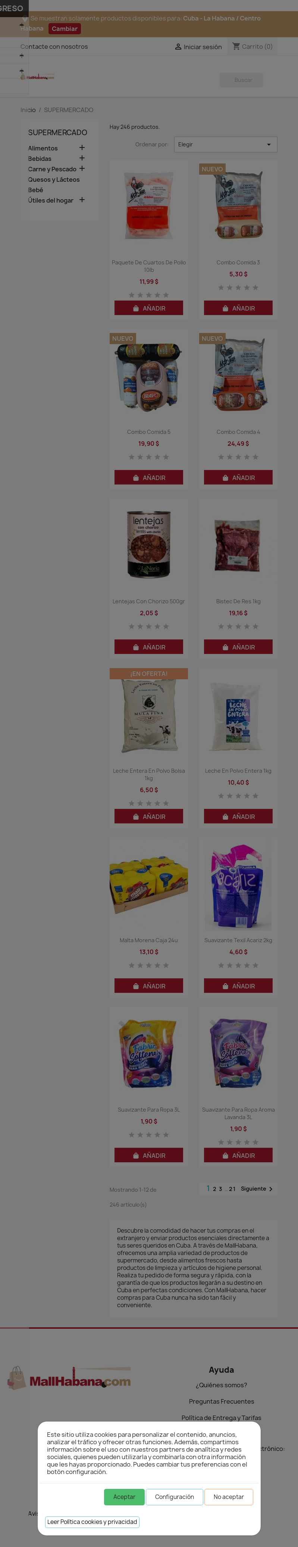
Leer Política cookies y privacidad (92, 1522)
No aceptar (229, 1497)
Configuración (174, 1497)
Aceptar (124, 1497)
